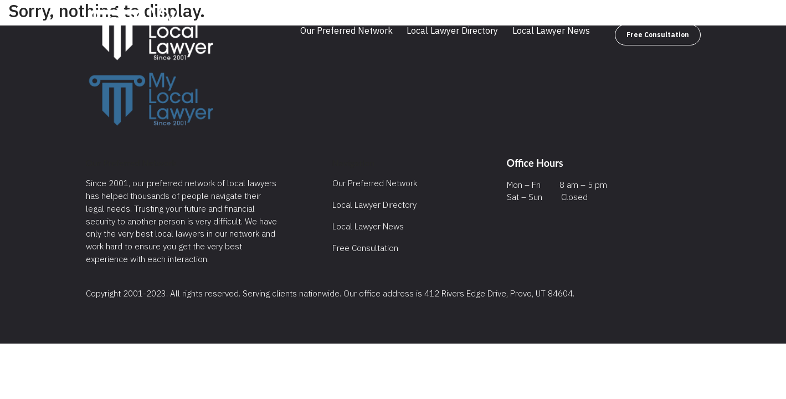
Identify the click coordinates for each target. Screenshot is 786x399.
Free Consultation (657, 34)
